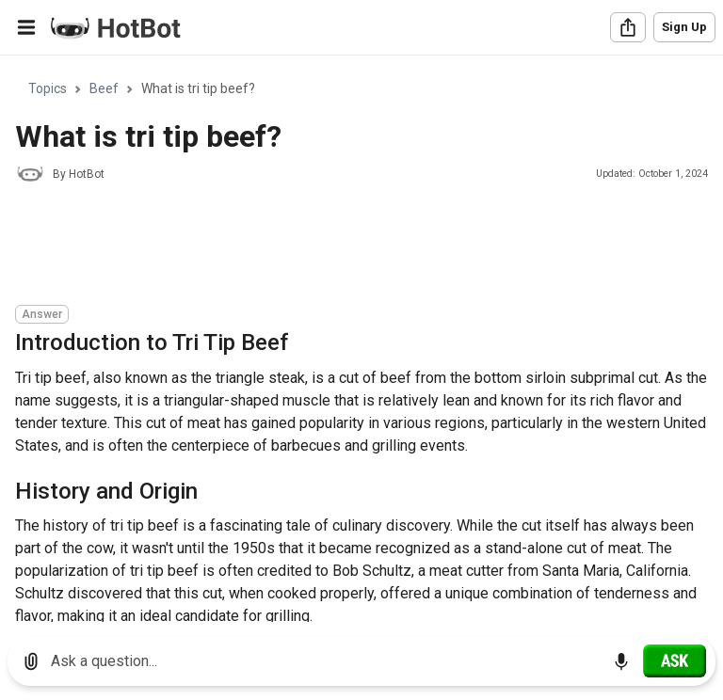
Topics (47, 88)
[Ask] (674, 660)
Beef (104, 88)
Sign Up (684, 27)
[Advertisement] (357, 246)
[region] (361, 339)
